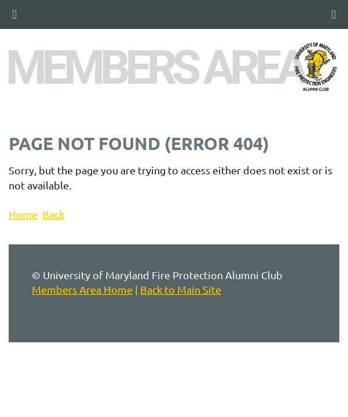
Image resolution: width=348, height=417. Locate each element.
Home (23, 214)
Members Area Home (82, 289)
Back (53, 214)
